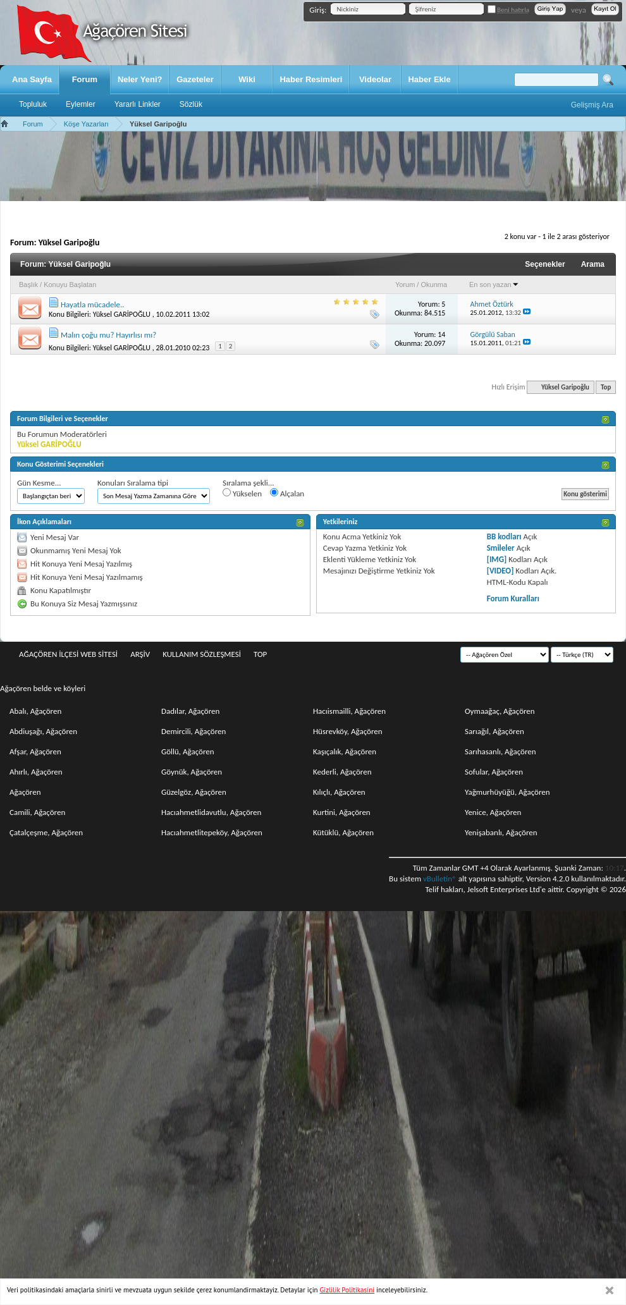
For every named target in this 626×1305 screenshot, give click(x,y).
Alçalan (287, 493)
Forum (84, 79)
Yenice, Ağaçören (493, 812)
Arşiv (140, 654)
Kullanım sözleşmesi (202, 654)
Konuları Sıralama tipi (132, 482)
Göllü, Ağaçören (187, 751)
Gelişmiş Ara (592, 105)
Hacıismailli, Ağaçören (349, 711)
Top (606, 387)
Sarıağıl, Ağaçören (494, 731)
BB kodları (504, 536)
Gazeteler (195, 79)
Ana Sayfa (32, 79)
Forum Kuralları (513, 598)
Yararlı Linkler (137, 104)
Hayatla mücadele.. (93, 304)
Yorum (405, 284)
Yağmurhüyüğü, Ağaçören (507, 792)
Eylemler (80, 104)
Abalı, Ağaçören (35, 711)
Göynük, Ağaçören (191, 771)
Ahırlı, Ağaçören (36, 771)
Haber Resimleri (310, 79)
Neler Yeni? (140, 79)
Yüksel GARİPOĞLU (121, 314)
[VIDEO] (500, 570)
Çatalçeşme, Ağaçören (46, 832)
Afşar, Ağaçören (35, 751)
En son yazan (494, 284)
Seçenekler (545, 264)
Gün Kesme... (39, 482)
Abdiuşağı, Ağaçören (43, 731)
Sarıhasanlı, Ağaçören (500, 751)
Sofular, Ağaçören (494, 771)
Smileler (501, 548)
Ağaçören (25, 792)
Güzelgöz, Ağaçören (193, 792)
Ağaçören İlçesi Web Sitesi (68, 654)
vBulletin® (440, 878)
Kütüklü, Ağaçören (343, 832)
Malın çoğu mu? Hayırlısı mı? (108, 335)
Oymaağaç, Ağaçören (500, 711)
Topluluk (33, 104)
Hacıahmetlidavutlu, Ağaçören (211, 812)
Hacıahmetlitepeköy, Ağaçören (211, 832)
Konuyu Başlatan (70, 284)
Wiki (246, 79)
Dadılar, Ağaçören (190, 711)
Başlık (28, 284)
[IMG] (497, 559)
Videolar (375, 79)
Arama (593, 264)
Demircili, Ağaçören (193, 731)
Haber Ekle (429, 79)
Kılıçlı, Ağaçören (339, 792)
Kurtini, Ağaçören (342, 812)
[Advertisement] (313, 166)
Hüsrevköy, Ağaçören (348, 731)
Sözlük (191, 104)
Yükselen (242, 493)
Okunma (433, 284)
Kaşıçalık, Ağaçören (344, 751)
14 (441, 334)
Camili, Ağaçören (37, 812)
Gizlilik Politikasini (347, 1289)
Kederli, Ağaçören (342, 771)
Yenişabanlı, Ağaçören (501, 832)
